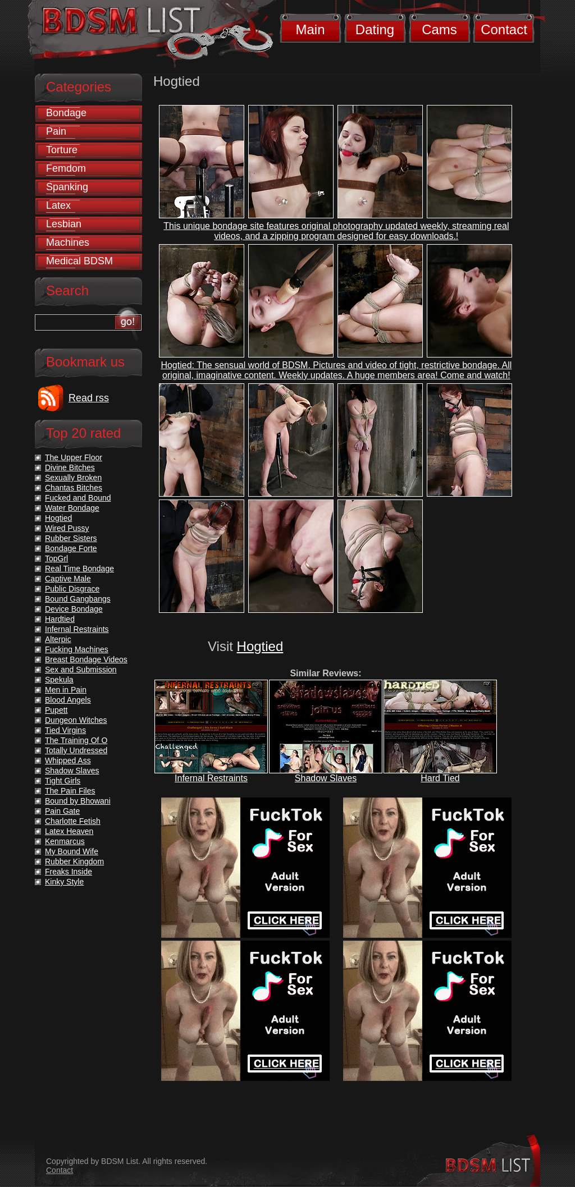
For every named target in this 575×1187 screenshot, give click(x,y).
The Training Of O (76, 740)
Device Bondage (74, 608)
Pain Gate (62, 810)
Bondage (66, 112)
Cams (439, 29)
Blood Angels (68, 699)
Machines (67, 242)
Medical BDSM (79, 261)
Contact (504, 29)
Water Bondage (72, 507)
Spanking (67, 187)
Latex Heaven (69, 831)
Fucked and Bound (78, 497)
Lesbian (63, 224)
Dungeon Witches (76, 720)
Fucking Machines (76, 649)
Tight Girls (62, 780)
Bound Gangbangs (78, 598)
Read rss (89, 398)
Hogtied (260, 646)
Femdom (66, 168)
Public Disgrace (72, 588)
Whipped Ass (68, 760)
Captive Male (68, 578)
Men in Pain (65, 689)
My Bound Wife (71, 851)
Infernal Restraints (211, 778)
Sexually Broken (73, 477)
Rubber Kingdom (74, 861)
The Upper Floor (73, 457)
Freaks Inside (68, 871)
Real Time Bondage (79, 568)
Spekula (59, 679)
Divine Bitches (70, 467)
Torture (61, 149)
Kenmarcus (65, 841)
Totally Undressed (76, 750)
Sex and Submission (81, 669)
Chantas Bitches (73, 487)
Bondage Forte (71, 548)
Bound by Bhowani (78, 800)
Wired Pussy (67, 528)
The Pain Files (70, 790)
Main (310, 29)
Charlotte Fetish (73, 821)
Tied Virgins (65, 730)
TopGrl (56, 558)
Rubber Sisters (71, 538)
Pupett (56, 709)
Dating (374, 29)
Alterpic (58, 639)
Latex (58, 205)
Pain (56, 131)
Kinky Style (64, 881)
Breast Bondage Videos (86, 659)
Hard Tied (440, 778)
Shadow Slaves (326, 778)
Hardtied (60, 619)
